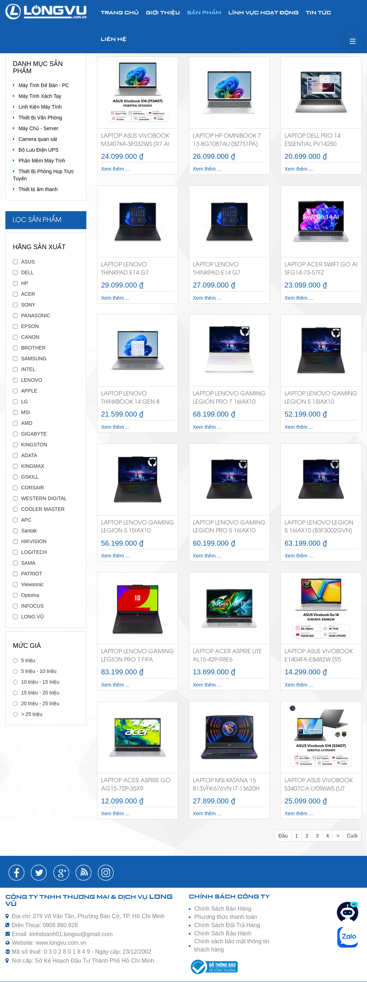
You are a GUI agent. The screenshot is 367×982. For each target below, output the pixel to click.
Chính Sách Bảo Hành (222, 933)
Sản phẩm (204, 13)
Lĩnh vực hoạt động (263, 13)
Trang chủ (120, 13)
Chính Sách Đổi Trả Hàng (227, 925)
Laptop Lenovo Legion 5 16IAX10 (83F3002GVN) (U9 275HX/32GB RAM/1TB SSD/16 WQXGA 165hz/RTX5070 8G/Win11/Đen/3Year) (320, 528)
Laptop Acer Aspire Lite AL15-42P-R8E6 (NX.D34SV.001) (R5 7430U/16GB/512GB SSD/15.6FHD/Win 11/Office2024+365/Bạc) (229, 657)
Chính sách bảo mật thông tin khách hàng (231, 945)
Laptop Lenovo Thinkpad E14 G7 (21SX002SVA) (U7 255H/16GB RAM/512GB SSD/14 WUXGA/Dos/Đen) (225, 270)
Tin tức (318, 13)
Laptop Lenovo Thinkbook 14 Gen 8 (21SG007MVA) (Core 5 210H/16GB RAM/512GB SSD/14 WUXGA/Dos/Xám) (134, 399)
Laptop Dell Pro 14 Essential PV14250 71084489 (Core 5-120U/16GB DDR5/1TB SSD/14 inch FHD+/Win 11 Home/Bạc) (321, 141)
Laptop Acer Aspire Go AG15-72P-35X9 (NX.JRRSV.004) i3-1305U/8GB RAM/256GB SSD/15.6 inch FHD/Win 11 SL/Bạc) (136, 786)
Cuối (352, 836)
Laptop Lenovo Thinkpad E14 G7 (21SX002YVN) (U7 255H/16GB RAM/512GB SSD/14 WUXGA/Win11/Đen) (134, 270)
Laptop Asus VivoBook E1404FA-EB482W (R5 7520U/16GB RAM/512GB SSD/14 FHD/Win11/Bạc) (319, 657)
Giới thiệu (163, 13)
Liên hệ (114, 39)
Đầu (283, 836)
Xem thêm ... (115, 169)
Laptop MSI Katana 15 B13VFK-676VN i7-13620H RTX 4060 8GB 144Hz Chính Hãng (226, 786)
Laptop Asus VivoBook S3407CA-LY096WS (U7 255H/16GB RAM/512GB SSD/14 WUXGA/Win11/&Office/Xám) (321, 786)
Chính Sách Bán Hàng (222, 909)
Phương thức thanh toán (225, 917)
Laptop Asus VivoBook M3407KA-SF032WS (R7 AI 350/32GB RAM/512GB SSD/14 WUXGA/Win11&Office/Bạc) (137, 141)
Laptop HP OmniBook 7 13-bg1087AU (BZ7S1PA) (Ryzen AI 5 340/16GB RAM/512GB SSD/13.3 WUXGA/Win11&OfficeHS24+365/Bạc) (229, 141)
